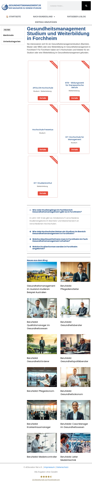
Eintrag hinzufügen (46, 22)
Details (43, 98)
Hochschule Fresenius (42, 129)
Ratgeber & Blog (76, 17)
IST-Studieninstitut (43, 183)
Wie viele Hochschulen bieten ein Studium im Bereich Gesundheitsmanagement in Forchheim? (59, 232)
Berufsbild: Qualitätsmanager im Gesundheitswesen (38, 325)
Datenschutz (62, 467)
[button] (58, 211)
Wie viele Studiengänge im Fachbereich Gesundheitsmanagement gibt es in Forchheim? (57, 211)
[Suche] (86, 5)
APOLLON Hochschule (43, 87)
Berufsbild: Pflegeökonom (40, 390)
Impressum (49, 467)
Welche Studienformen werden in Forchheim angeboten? (54, 247)
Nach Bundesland (44, 17)
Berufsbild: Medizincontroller (42, 456)
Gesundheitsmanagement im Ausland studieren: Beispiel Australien (41, 289)
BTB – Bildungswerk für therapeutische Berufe (74, 85)
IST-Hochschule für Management (74, 138)
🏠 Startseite (13, 17)
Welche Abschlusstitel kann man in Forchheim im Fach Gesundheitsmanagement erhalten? (60, 240)
